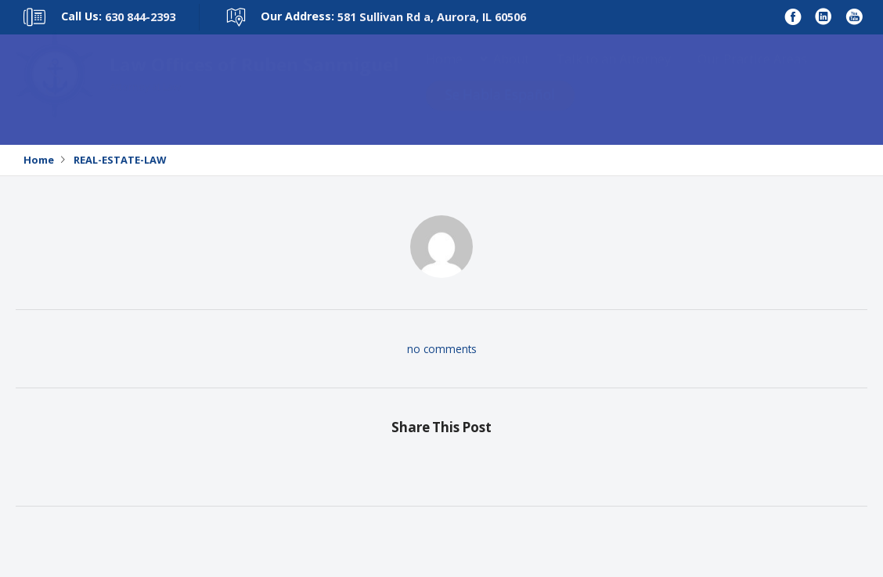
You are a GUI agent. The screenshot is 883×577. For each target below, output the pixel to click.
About (511, 74)
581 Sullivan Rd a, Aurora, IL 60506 (431, 16)
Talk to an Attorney (613, 74)
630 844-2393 (140, 16)
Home (444, 74)
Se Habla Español (500, 110)
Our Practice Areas (752, 74)
